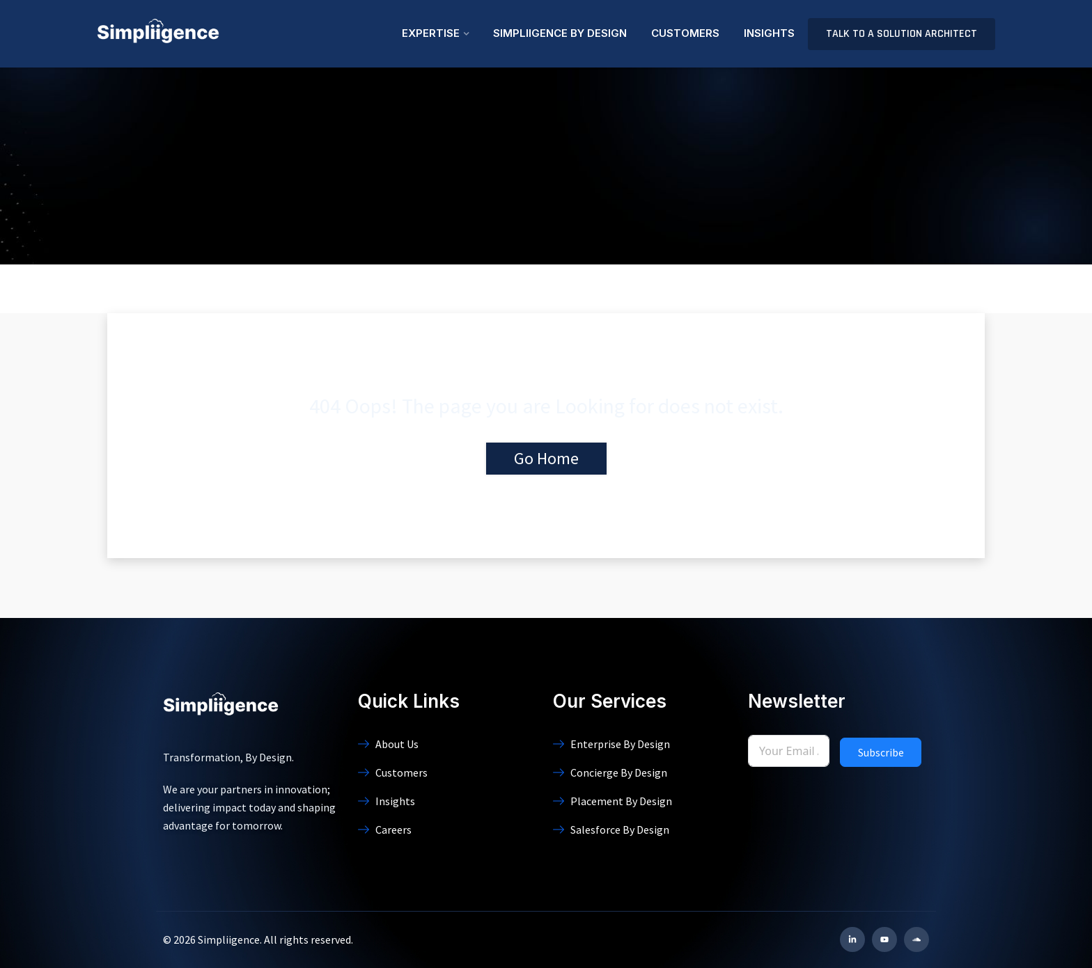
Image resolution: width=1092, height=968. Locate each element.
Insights (769, 33)
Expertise (431, 33)
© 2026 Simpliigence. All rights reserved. (258, 939)
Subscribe (881, 752)
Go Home (546, 458)
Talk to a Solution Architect (901, 33)
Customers (685, 33)
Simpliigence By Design (560, 33)
